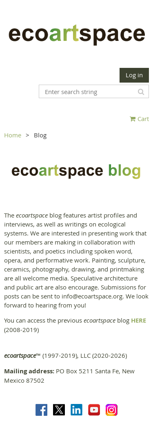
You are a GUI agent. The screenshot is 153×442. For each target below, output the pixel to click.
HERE (138, 320)
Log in (134, 75)
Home (12, 135)
